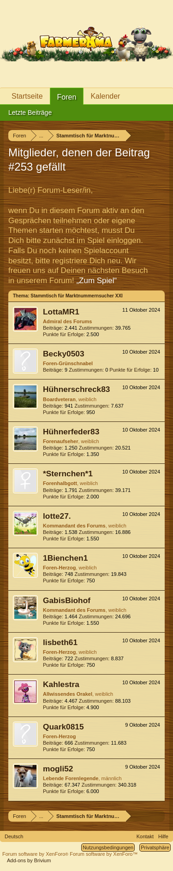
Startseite (27, 96)
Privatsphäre (155, 847)
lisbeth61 (60, 642)
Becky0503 (63, 353)
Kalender (105, 96)
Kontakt (145, 836)
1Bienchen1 (65, 558)
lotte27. (57, 516)
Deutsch (14, 836)
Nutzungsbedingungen (108, 847)
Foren (67, 97)
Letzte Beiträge (30, 112)
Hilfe (163, 836)
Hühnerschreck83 (76, 389)
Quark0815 (63, 726)
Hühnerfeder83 (71, 431)
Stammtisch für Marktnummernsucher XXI (76, 295)
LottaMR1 (61, 311)
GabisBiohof (66, 600)
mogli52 (58, 768)
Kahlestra (61, 684)
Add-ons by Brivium (29, 860)
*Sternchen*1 (68, 473)
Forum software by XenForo (36, 854)
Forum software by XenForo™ (103, 854)
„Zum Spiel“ (96, 280)
